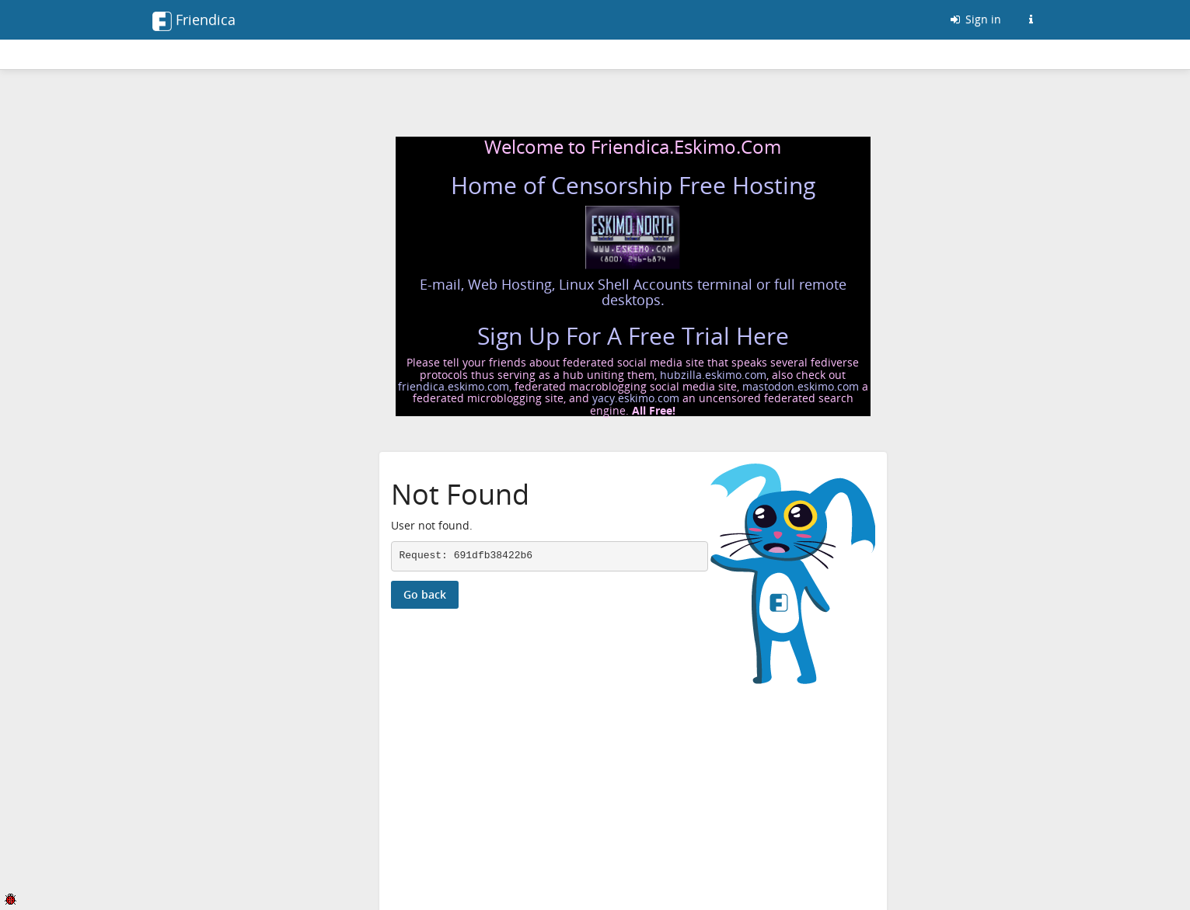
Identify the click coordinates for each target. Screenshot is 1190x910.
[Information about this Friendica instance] (1031, 19)
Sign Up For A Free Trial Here (633, 336)
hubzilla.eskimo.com (713, 374)
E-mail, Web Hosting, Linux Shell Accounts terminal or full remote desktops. (633, 292)
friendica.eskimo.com (453, 386)
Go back (424, 594)
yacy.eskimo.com (635, 398)
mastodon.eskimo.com (800, 386)
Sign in (974, 19)
